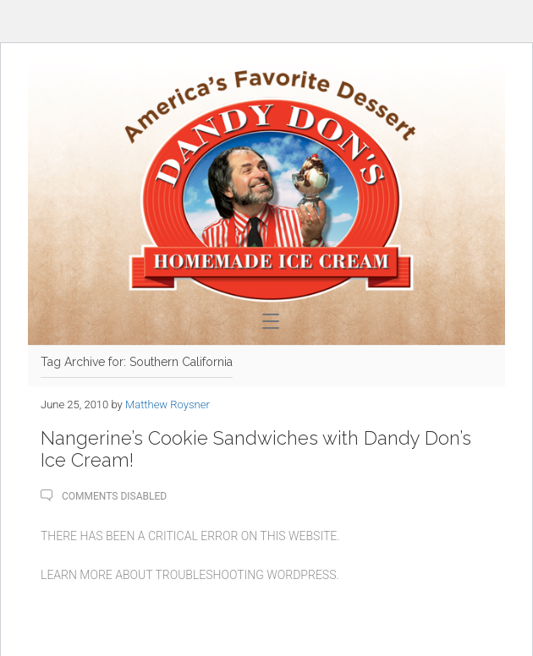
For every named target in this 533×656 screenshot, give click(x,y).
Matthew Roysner (167, 404)
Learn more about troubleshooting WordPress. (190, 575)
